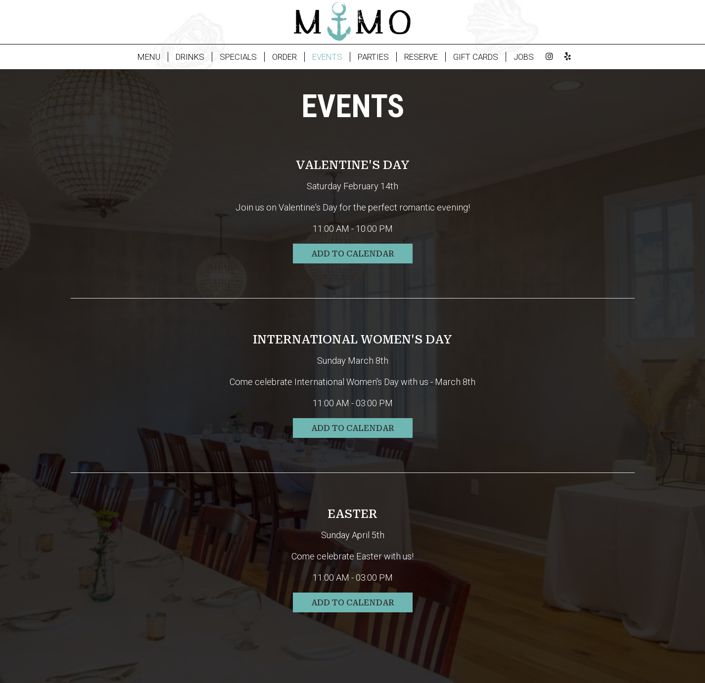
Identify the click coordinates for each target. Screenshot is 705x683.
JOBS (524, 57)
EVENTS (327, 57)
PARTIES (373, 57)
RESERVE (421, 57)
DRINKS (190, 57)
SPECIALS (238, 57)
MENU (149, 57)
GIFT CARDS (475, 57)
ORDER (284, 57)
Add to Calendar (352, 253)
